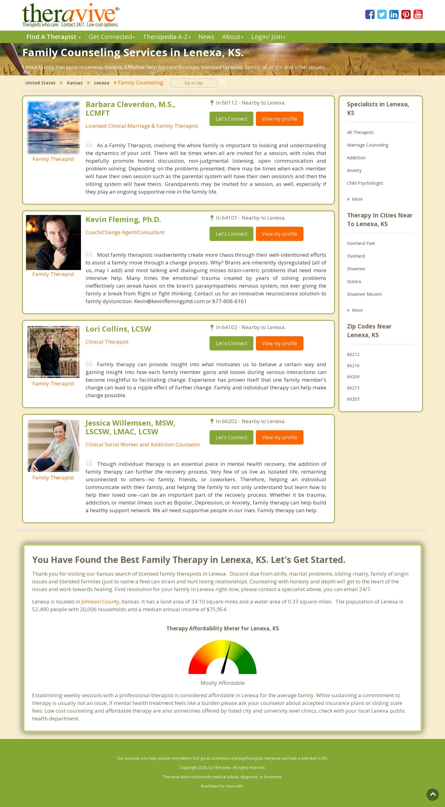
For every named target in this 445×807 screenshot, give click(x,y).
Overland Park (361, 243)
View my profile (279, 118)
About (233, 36)
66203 (353, 399)
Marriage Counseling (367, 145)
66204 (353, 377)
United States (40, 83)
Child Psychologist (365, 183)
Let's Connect (231, 118)
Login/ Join (268, 36)
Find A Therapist (53, 36)
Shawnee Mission (364, 294)
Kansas (75, 83)
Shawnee (356, 269)
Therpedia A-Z (167, 36)
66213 (353, 388)
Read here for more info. (222, 786)
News (206, 36)
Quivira (354, 281)
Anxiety (354, 170)
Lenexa (101, 83)
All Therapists (360, 132)
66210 (353, 365)
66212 (353, 354)
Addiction (356, 158)
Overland (356, 256)
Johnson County (100, 601)
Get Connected (112, 36)
